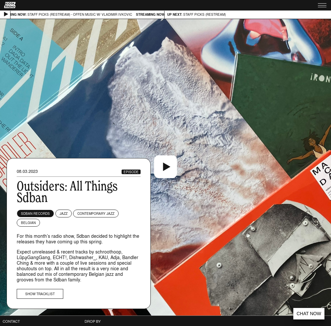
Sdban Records (35, 213)
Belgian (28, 222)
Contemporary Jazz (95, 213)
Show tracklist (40, 294)
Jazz (64, 213)
